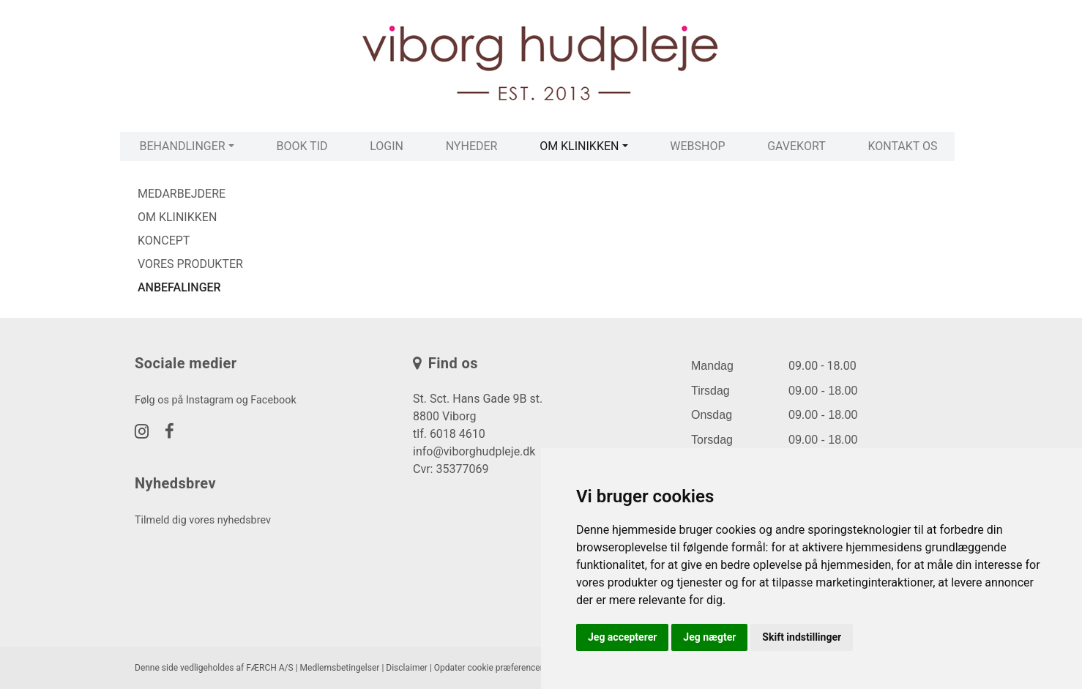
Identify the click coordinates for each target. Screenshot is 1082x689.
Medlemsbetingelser (340, 668)
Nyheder (472, 146)
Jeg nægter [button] (709, 637)
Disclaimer (407, 668)
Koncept (164, 240)
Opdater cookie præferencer (488, 668)
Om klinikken (177, 217)
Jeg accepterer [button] (622, 637)
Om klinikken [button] (579, 146)
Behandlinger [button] (182, 146)
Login (386, 146)
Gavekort (796, 146)
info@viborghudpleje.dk (474, 451)
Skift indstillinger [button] (801, 637)
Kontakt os (902, 146)
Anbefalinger (179, 287)
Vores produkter (190, 264)
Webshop (697, 146)
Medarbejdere (181, 194)
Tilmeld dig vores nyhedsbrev (203, 520)
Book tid (301, 146)
